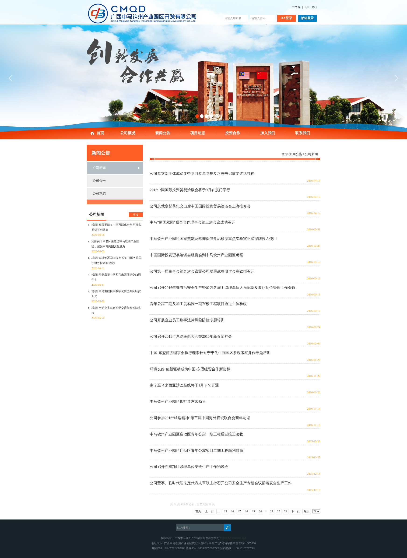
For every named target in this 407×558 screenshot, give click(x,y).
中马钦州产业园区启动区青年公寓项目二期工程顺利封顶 (196, 451)
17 (239, 511)
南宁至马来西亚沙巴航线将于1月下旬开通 (184, 385)
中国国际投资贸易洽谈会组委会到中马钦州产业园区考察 (196, 255)
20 (260, 511)
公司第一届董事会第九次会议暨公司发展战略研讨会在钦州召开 (202, 271)
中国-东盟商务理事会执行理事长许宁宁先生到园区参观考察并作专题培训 (210, 353)
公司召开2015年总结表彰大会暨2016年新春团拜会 (191, 336)
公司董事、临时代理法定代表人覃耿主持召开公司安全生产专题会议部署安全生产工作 (221, 483)
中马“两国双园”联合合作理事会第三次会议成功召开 (192, 222)
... (219, 511)
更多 (136, 214)
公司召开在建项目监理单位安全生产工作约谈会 (189, 467)
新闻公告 (162, 133)
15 (225, 511)
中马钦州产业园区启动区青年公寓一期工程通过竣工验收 (196, 434)
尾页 (306, 511)
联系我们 (302, 133)
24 (285, 511)
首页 (100, 133)
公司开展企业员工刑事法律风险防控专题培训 (187, 320)
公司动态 (99, 193)
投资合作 (232, 133)
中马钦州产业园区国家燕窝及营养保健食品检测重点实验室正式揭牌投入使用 (213, 239)
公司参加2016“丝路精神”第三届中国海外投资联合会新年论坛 (200, 418)
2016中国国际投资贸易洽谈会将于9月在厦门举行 (190, 190)
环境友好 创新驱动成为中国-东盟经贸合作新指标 (190, 369)
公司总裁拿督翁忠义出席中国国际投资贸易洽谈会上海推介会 (200, 206)
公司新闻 (99, 168)
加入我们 (267, 133)
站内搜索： (184, 527)
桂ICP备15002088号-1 (233, 538)
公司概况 (127, 133)
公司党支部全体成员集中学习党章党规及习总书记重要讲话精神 (202, 173)
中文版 (296, 7)
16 (232, 511)
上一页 (209, 511)
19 (253, 511)
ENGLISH (311, 7)
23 (278, 511)
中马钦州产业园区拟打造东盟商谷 (178, 402)
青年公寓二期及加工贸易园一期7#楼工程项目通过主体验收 (198, 304)
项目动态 (197, 133)
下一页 (295, 511)
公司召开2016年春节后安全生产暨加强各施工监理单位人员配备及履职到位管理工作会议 (222, 288)
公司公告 (99, 180)
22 (271, 511)
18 (246, 511)
